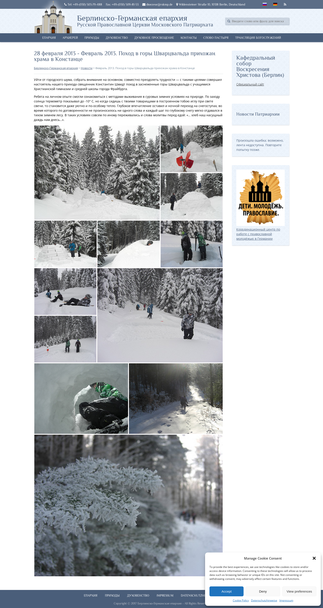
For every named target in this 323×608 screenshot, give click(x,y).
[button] (314, 558)
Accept (227, 591)
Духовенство (117, 37)
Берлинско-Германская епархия (145, 20)
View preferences (299, 591)
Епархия (49, 37)
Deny (263, 591)
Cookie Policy (241, 600)
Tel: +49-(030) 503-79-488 (83, 4)
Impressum (286, 600)
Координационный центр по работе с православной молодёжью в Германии (260, 232)
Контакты (189, 37)
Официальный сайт (250, 84)
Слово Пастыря (216, 37)
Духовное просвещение (154, 37)
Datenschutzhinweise (264, 600)
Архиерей (70, 37)
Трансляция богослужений (258, 37)
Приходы (91, 37)
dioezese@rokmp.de (157, 4)
